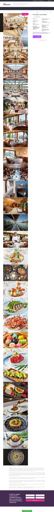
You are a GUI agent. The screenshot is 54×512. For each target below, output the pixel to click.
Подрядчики (24, 12)
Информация (29, 12)
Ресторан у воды (35, 28)
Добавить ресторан (35, 0)
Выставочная (35, 20)
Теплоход (34, 29)
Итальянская (43, 25)
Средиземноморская (45, 27)
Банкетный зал (35, 26)
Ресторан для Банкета (36, 27)
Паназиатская (44, 26)
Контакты (34, 12)
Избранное (49, 0)
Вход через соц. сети (41, 0)
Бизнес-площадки (14, 12)
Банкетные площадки (7, 12)
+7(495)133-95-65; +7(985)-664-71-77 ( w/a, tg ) (46, 22)
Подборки (19, 12)
